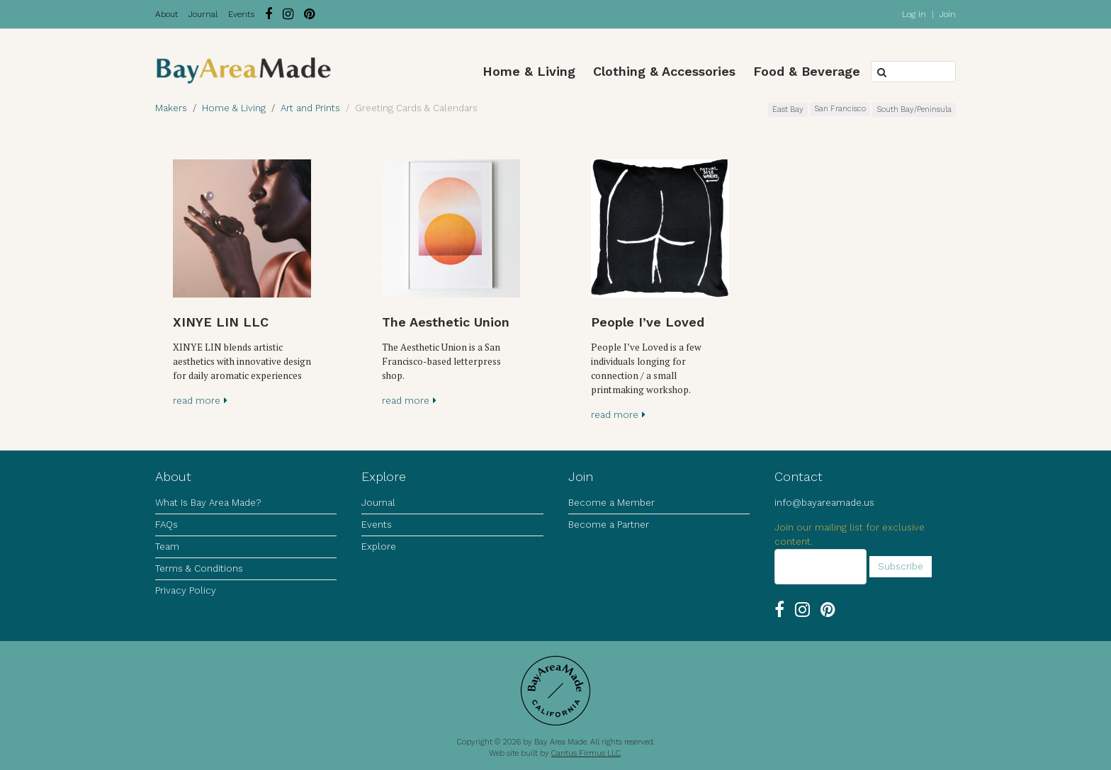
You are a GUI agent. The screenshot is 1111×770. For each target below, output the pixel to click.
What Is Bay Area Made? (208, 502)
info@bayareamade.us (824, 502)
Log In (914, 14)
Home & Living (529, 71)
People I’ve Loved (647, 322)
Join (948, 14)
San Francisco (840, 108)
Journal (203, 14)
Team (167, 546)
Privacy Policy (185, 590)
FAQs (166, 524)
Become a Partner (608, 524)
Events (241, 14)
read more (200, 400)
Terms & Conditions (199, 568)
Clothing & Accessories (664, 71)
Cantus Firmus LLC (586, 753)
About (166, 14)
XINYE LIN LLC (221, 322)
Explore (378, 546)
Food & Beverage (806, 71)
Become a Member (611, 502)
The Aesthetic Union (445, 322)
